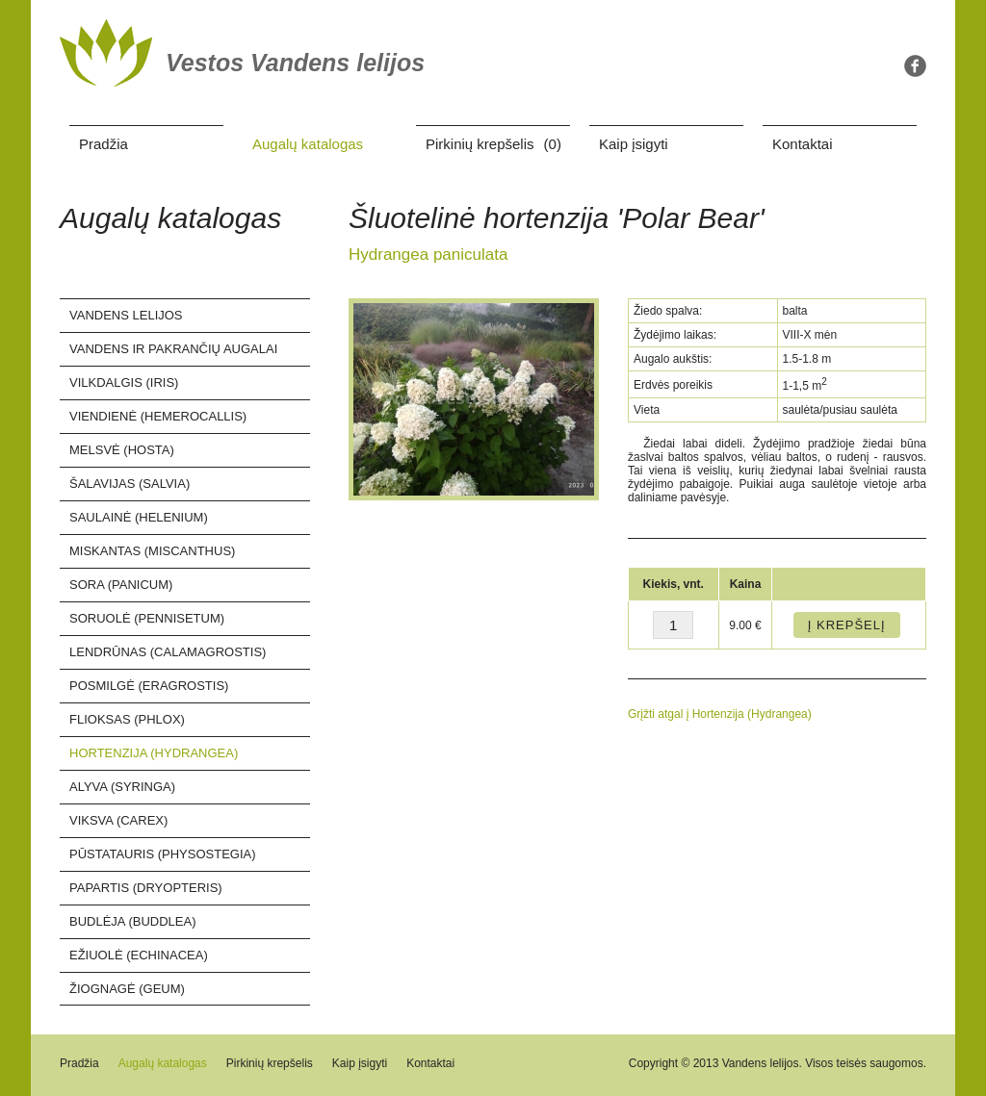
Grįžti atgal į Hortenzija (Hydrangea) (720, 714)
